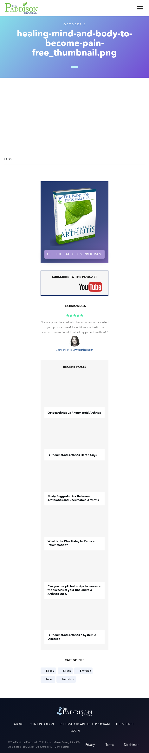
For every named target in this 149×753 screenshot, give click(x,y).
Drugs (67, 670)
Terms (110, 745)
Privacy (90, 745)
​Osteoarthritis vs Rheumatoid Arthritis (74, 413)
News (49, 679)
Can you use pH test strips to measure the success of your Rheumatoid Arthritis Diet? (74, 590)
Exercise (85, 670)
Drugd (50, 670)
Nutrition (68, 679)
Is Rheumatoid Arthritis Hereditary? (72, 455)
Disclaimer (131, 745)
